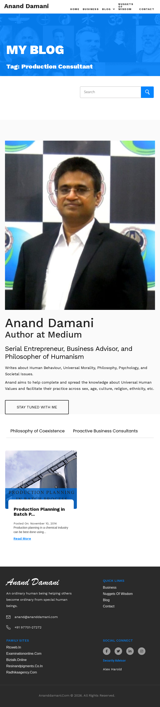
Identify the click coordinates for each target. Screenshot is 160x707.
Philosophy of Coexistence (37, 431)
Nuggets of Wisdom (125, 7)
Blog (108, 9)
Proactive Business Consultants (105, 431)
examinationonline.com (23, 653)
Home (74, 9)
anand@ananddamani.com (36, 617)
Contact (146, 9)
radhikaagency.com (21, 672)
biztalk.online (16, 660)
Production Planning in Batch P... (39, 512)
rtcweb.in (13, 647)
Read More (22, 539)
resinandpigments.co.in (24, 666)
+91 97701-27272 (28, 627)
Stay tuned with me (37, 407)
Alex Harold (112, 669)
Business (91, 9)
